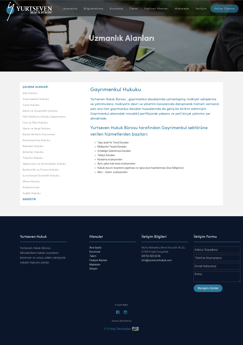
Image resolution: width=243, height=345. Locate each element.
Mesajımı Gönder (208, 288)
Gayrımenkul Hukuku (36, 99)
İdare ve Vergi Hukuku (37, 128)
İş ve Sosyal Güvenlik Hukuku (41, 175)
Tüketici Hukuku (33, 158)
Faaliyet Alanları (156, 8)
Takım (133, 8)
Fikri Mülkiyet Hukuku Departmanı (44, 116)
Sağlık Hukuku (32, 193)
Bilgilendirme (94, 8)
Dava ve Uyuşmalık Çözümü (40, 111)
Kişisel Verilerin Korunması (39, 134)
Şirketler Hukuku (33, 152)
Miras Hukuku (31, 181)
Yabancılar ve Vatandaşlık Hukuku (44, 164)
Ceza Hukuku (31, 105)
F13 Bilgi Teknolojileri (117, 329)
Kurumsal (116, 8)
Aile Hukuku (30, 93)
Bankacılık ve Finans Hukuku (41, 169)
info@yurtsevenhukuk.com (156, 260)
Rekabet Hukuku (33, 146)
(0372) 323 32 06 (151, 256)
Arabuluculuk (31, 187)
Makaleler (182, 8)
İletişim (201, 8)
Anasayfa (70, 8)
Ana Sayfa (95, 247)
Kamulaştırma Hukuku (36, 140)
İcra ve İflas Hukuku (35, 122)
